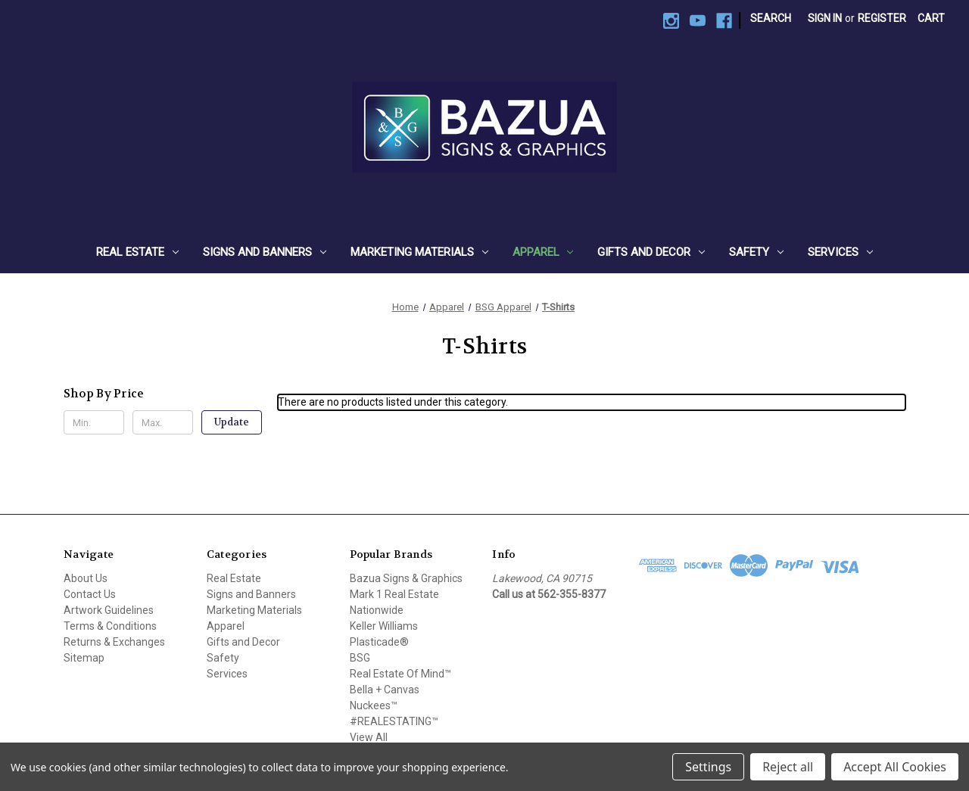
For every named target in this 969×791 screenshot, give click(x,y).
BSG (360, 658)
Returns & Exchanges (114, 642)
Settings (708, 766)
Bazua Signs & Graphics (406, 578)
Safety (756, 252)
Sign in (825, 18)
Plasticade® (379, 642)
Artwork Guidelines (109, 610)
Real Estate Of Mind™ (400, 674)
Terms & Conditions (110, 626)
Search (770, 18)
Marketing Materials (419, 252)
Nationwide (376, 610)
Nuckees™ (373, 705)
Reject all (787, 766)
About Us (85, 578)
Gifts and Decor (651, 252)
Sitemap (84, 658)
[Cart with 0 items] (931, 18)
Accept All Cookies (894, 766)
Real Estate (137, 252)
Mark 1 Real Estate (394, 594)
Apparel (543, 252)
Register (882, 18)
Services (840, 252)
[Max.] (162, 422)
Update (231, 422)
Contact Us (90, 594)
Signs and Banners (264, 252)
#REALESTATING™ (394, 721)
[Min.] (94, 422)
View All (369, 737)
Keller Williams (384, 626)
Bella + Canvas (384, 690)
